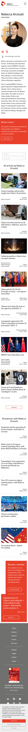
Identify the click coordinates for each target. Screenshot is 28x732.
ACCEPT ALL (14, 721)
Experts (14, 635)
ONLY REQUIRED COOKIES (14, 724)
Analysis (14, 632)
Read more (11, 617)
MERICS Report (14, 690)
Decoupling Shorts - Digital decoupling (11, 546)
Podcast (14, 649)
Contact (14, 657)
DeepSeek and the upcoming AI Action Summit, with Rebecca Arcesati (13, 429)
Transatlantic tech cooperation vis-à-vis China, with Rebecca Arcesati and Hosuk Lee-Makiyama (13, 464)
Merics (10, 4)
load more (14, 407)
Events (14, 639)
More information (14, 589)
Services (14, 643)
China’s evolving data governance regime (9, 515)
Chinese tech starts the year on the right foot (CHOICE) (13, 307)
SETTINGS (14, 728)
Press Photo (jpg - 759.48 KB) (12, 56)
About (14, 661)
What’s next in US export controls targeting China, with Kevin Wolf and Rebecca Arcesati (13, 446)
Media (14, 653)
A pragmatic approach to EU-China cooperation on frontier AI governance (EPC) (13, 323)
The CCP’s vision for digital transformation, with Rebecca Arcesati (12, 482)
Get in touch (7, 138)
